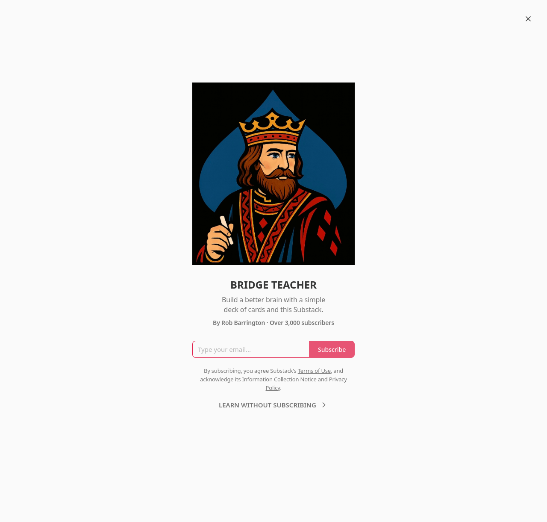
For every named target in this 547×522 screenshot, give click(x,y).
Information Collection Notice (279, 379)
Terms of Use (314, 371)
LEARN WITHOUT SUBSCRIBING (273, 405)
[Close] (528, 18)
